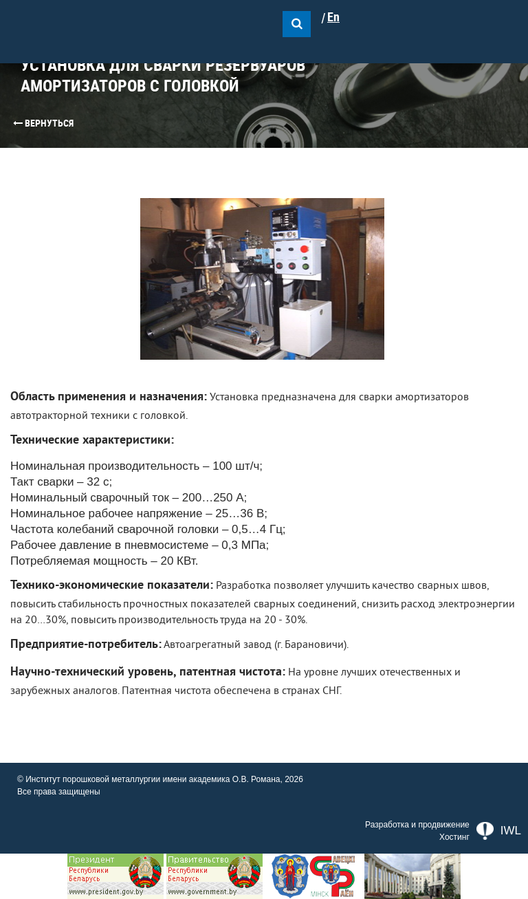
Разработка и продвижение (417, 825)
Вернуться (43, 123)
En (333, 17)
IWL (498, 831)
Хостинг (454, 837)
